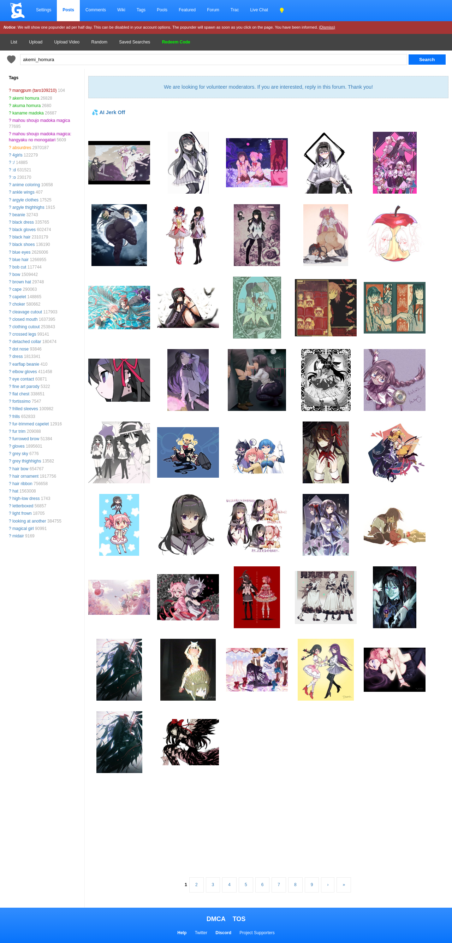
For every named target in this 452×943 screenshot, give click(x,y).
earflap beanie (25, 364)
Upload (35, 42)
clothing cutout (26, 326)
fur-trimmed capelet (30, 424)
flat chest (20, 393)
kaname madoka (28, 113)
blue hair (20, 259)
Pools (162, 9)
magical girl (23, 528)
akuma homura (26, 105)
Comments (95, 9)
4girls (17, 155)
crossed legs (24, 334)
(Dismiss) (327, 27)
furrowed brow (25, 438)
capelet (19, 296)
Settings (43, 9)
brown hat (21, 281)
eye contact (23, 379)
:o (14, 177)
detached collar (26, 341)
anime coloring (26, 184)
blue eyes (21, 252)
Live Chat (259, 9)
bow (16, 274)
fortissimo (21, 401)
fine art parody (26, 386)
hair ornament (25, 476)
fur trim (18, 431)
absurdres (21, 147)
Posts (68, 9)
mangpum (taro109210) (34, 90)
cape (17, 289)
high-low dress (26, 498)
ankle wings (23, 192)
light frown (22, 513)
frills (16, 416)
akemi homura (25, 98)
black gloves (24, 229)
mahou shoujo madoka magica (41, 120)
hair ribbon (22, 483)
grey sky (20, 453)
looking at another (29, 521)
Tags (141, 9)
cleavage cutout (27, 312)
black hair (21, 237)
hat (15, 491)
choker (18, 304)
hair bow (20, 468)
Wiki (121, 9)
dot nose (20, 349)
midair (18, 536)
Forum (213, 9)
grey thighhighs (26, 461)
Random (99, 42)
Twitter (201, 932)
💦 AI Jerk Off (108, 112)
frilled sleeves (25, 408)
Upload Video (66, 42)
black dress (23, 222)
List (14, 42)
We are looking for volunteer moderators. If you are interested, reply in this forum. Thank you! (268, 87)
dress (17, 356)
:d (14, 169)
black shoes (23, 244)
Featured (187, 9)
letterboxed (22, 505)
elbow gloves (24, 371)
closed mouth (24, 319)
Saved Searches (134, 42)
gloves (18, 446)
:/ (13, 162)
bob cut (19, 267)
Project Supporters (256, 932)
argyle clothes (25, 200)
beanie (18, 214)
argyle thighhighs (28, 207)
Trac (235, 9)
